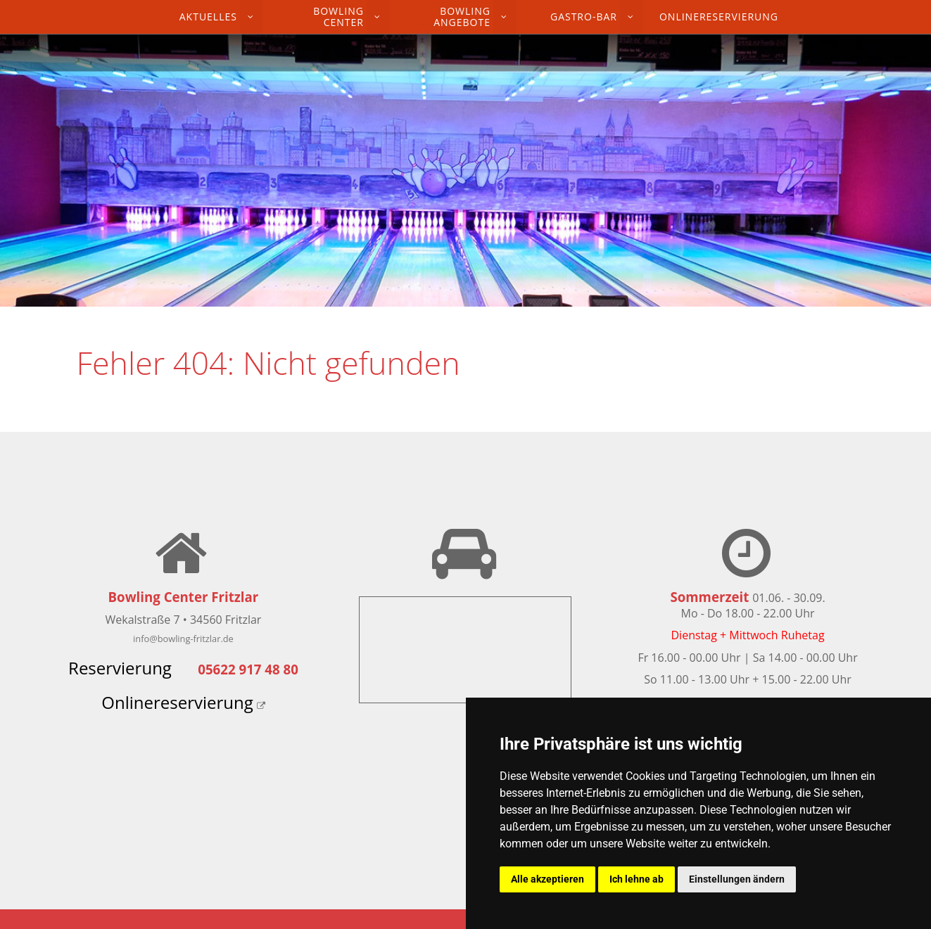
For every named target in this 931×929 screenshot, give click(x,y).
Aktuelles (208, 16)
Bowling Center (338, 16)
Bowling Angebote (461, 16)
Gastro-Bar (583, 16)
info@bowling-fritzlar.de (183, 638)
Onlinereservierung (718, 16)
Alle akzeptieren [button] (547, 879)
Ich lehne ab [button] (636, 879)
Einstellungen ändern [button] (737, 879)
